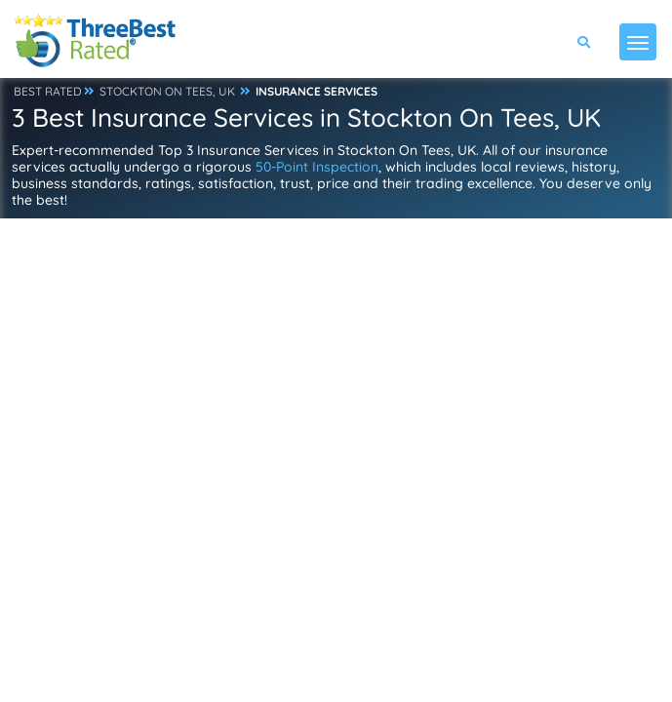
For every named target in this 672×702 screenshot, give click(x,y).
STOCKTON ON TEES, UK (167, 91)
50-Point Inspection (317, 167)
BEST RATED (48, 91)
